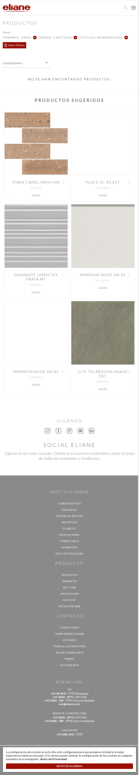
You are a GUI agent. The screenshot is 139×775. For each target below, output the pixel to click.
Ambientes (69, 581)
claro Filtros (16, 45)
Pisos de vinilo (69, 534)
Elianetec (69, 528)
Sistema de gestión (69, 516)
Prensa (69, 658)
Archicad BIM (69, 593)
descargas (69, 509)
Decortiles (69, 522)
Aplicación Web (69, 606)
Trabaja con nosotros (69, 646)
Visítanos (69, 640)
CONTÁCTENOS (69, 627)
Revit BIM (69, 587)
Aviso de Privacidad (69, 553)
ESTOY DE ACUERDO (69, 766)
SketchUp (69, 600)
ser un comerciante (69, 652)
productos (70, 575)
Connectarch (69, 541)
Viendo (6, 32)
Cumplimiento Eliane (69, 633)
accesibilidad (69, 665)
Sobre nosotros (69, 503)
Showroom (69, 547)
